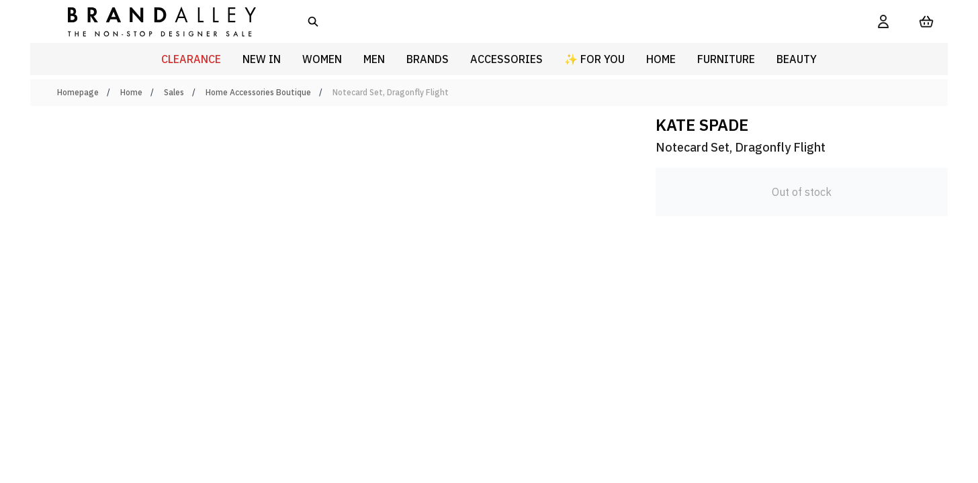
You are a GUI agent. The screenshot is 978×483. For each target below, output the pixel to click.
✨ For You (594, 59)
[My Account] (883, 21)
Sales (174, 92)
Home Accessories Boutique (258, 92)
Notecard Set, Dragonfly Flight (390, 92)
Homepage (78, 92)
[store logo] (151, 21)
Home (131, 92)
